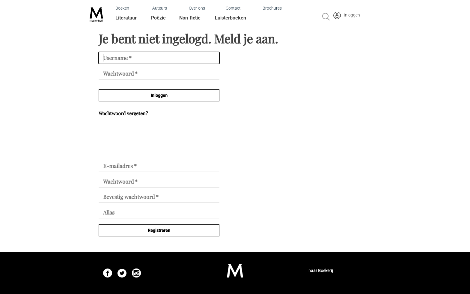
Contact (233, 8)
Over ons (197, 8)
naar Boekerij (320, 270)
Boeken (122, 8)
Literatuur (126, 18)
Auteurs (159, 8)
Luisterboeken (230, 18)
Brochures (272, 8)
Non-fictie (190, 18)
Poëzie (158, 18)
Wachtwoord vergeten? (123, 113)
